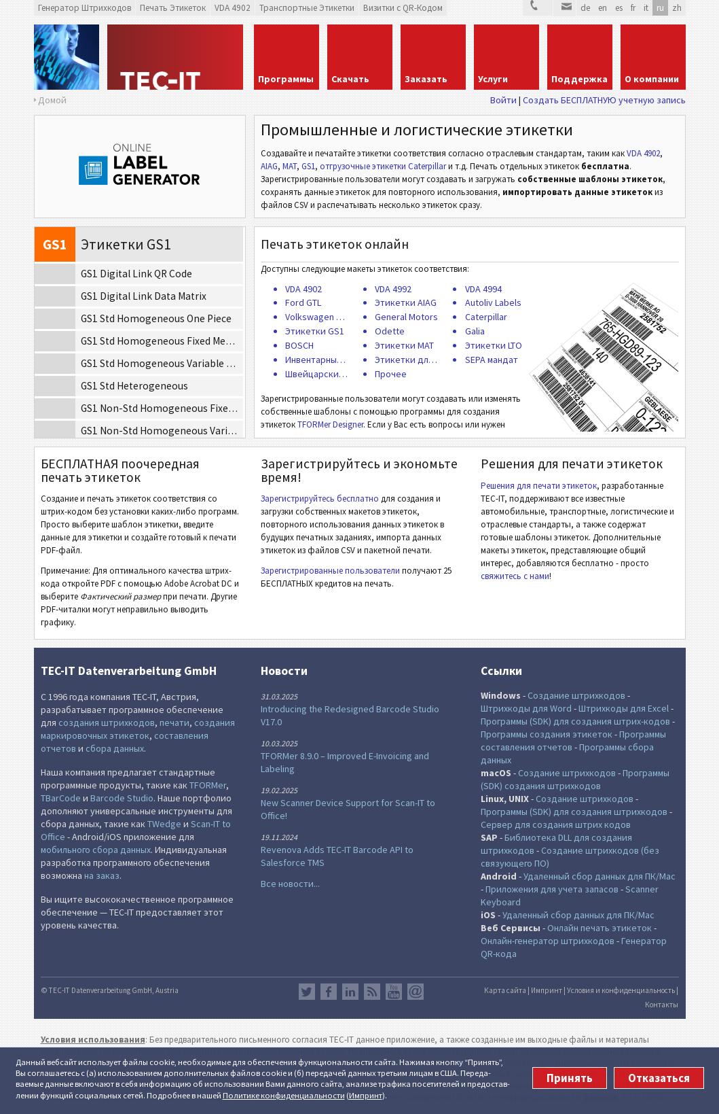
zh (677, 8)
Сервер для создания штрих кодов (556, 824)
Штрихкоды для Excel (623, 708)
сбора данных (115, 748)
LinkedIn (350, 992)
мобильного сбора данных (96, 849)
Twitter (307, 992)
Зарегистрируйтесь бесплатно (320, 498)
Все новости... (290, 883)
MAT (289, 166)
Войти (503, 100)
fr (633, 8)
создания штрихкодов (106, 722)
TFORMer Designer (330, 424)
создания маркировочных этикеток (138, 729)
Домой (52, 100)
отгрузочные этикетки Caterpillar (383, 166)
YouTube (394, 992)
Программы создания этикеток (546, 734)
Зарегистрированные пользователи (330, 570)
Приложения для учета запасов (552, 889)
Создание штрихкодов (576, 695)
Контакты (661, 1004)
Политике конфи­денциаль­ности (284, 1095)
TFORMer (207, 785)
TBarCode (61, 798)
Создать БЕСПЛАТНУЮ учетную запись (604, 100)
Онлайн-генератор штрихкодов (547, 941)
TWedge (164, 824)
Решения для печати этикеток (539, 485)
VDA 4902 (643, 153)
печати (174, 722)
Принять (570, 1078)
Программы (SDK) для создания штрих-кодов (575, 721)
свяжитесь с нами (515, 576)
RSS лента (372, 992)
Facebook (328, 992)
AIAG (269, 166)
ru (660, 8)
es (619, 8)
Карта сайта (505, 990)
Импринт (365, 1095)
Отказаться (659, 1078)
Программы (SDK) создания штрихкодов (575, 779)
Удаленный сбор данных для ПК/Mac (599, 876)
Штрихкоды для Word (526, 708)
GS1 (308, 166)
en (602, 8)
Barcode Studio (121, 798)
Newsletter (415, 992)
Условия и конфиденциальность (621, 990)
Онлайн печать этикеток (599, 928)
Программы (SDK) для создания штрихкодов (574, 811)
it (646, 8)
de (585, 8)
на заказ (101, 875)
